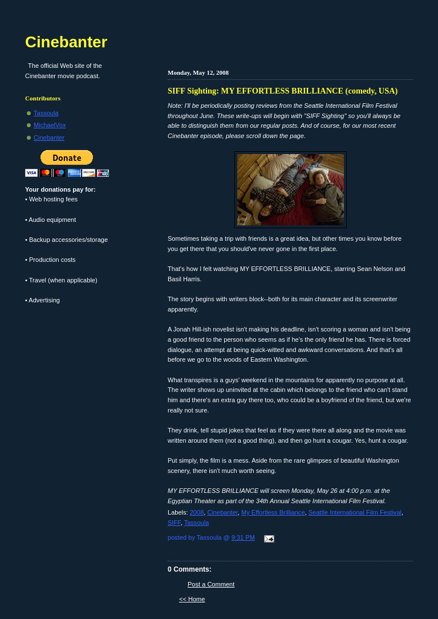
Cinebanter (222, 512)
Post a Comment (211, 584)
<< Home (192, 599)
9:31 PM (243, 537)
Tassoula (196, 522)
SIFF (174, 522)
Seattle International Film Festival (355, 512)
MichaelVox (50, 125)
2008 (197, 512)
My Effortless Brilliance (273, 512)
